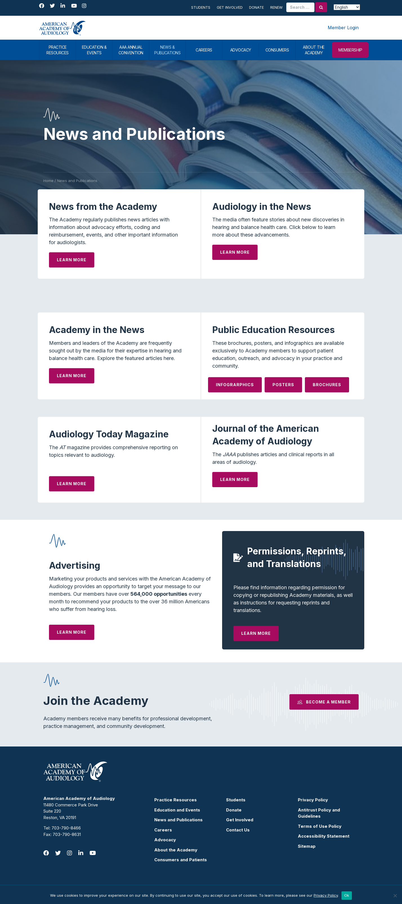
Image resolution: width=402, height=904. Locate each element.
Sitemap (307, 846)
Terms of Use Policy (319, 826)
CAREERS (204, 50)
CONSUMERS (277, 50)
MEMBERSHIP (350, 50)
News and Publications (178, 819)
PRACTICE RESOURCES (57, 50)
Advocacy (165, 839)
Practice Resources (175, 799)
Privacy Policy (313, 799)
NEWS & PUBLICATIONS (167, 50)
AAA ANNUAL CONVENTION (131, 50)
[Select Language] (347, 7)
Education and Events (177, 810)
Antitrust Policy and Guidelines (319, 813)
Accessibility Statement (323, 836)
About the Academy (175, 850)
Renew (276, 7)
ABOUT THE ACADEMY (314, 50)
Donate (256, 7)
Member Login (343, 27)
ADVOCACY (240, 50)
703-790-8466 (66, 828)
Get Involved (230, 7)
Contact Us (238, 830)
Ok (346, 895)
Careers (163, 830)
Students (200, 7)
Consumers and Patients (180, 859)
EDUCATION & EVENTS (94, 50)
